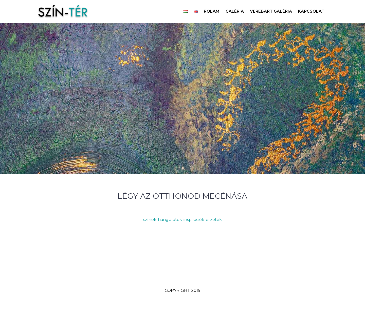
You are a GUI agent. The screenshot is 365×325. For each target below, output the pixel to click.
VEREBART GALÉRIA (271, 11)
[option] (182, 98)
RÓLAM (212, 11)
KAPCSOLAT (311, 11)
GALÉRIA (235, 11)
